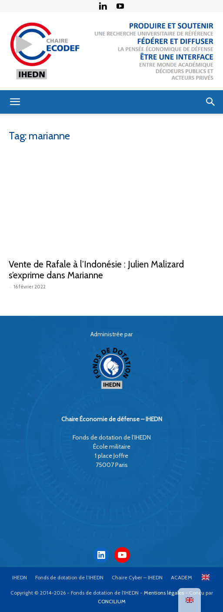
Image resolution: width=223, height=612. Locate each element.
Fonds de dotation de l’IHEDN (69, 577)
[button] (15, 102)
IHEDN (19, 577)
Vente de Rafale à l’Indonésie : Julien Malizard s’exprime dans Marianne (96, 270)
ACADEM (181, 577)
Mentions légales (164, 592)
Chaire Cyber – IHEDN (137, 577)
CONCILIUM (112, 601)
